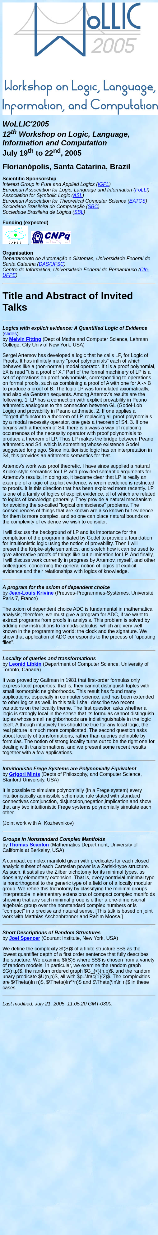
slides (10, 333)
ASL (77, 195)
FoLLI (141, 189)
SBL (78, 212)
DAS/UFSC (51, 264)
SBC (93, 206)
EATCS (137, 201)
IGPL (103, 184)
